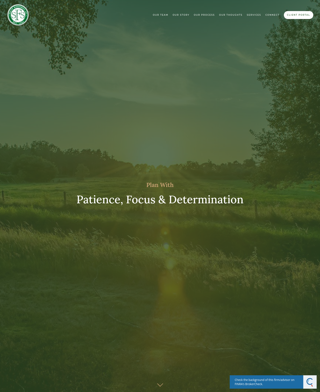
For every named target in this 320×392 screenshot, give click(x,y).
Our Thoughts (230, 15)
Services (254, 15)
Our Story (181, 15)
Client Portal (298, 15)
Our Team (160, 15)
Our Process (204, 15)
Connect (272, 15)
